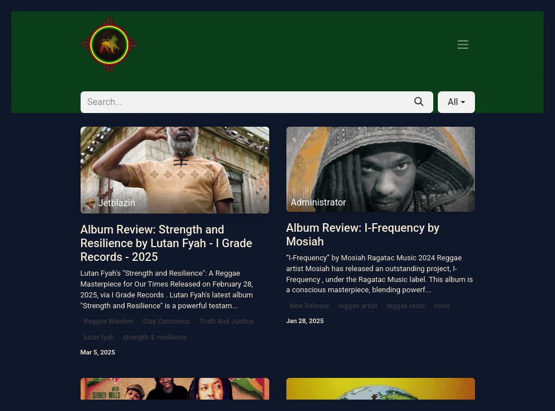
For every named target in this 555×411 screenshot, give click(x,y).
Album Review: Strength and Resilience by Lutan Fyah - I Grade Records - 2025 (167, 243)
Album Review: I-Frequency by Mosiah (363, 234)
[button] (456, 102)
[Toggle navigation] (463, 45)
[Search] (419, 102)
